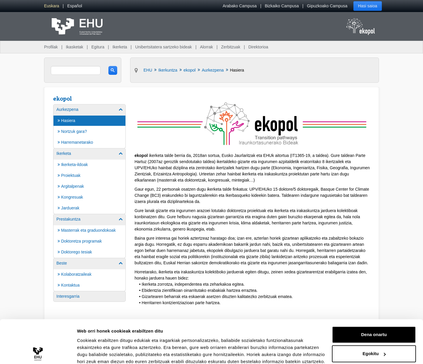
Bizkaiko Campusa (282, 6)
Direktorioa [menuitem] (258, 47)
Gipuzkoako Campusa (327, 6)
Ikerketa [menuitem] (120, 47)
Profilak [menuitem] (51, 47)
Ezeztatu (374, 347)
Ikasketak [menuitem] (74, 47)
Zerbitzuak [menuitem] (230, 47)
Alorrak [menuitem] (206, 47)
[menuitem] (51, 6)
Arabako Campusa (240, 6)
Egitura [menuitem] (97, 47)
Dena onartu (374, 309)
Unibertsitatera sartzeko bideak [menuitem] (163, 47)
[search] (75, 70)
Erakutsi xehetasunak (100, 352)
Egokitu (374, 328)
